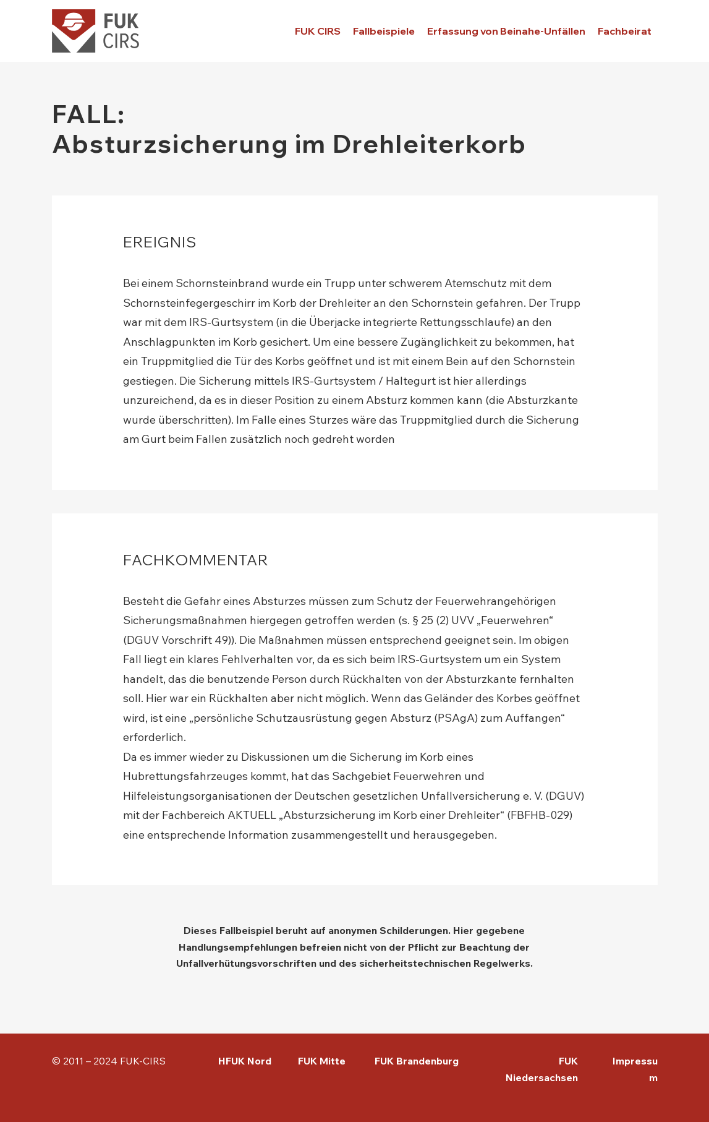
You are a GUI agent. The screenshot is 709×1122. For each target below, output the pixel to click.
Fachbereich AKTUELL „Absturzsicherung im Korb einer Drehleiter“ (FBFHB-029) (367, 815)
